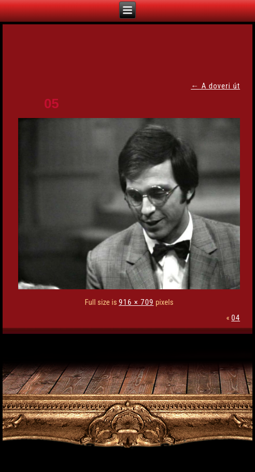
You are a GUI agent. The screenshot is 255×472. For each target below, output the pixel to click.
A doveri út (215, 86)
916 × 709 (136, 302)
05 (51, 103)
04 (235, 317)
